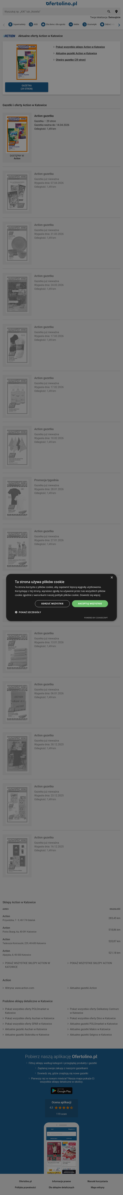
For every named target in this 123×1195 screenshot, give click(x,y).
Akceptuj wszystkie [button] (89, 603)
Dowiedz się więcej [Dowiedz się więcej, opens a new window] (90, 594)
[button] (28, 612)
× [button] (112, 577)
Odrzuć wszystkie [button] (51, 603)
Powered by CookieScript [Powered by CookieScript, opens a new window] (96, 618)
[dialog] (61, 597)
